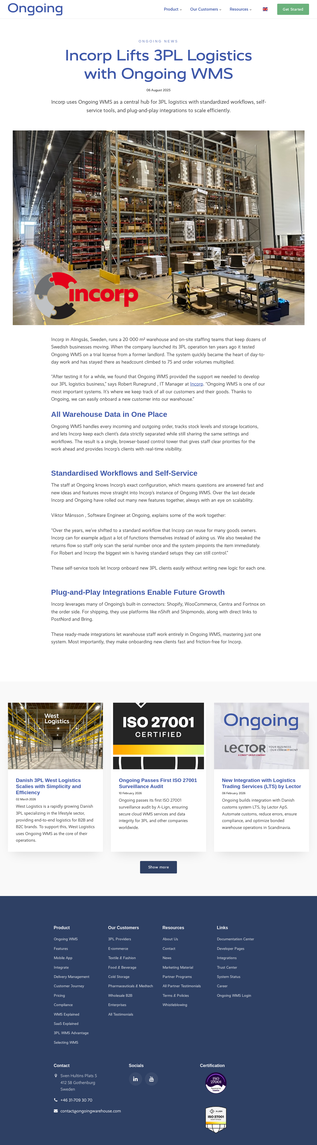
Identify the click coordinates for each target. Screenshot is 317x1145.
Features (61, 948)
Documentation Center (235, 939)
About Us (170, 939)
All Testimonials (120, 1014)
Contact (169, 948)
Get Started (293, 9)
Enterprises (117, 1005)
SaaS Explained (66, 1023)
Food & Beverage (122, 967)
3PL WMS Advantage (71, 1033)
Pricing (59, 995)
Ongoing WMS (66, 939)
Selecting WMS (66, 1042)
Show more (158, 867)
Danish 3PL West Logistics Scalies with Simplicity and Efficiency (48, 786)
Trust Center (227, 967)
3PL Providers (119, 939)
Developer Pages (230, 948)
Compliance (63, 1005)
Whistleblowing (175, 1005)
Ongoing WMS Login (234, 995)
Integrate (61, 967)
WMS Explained (66, 1014)
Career (222, 986)
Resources (241, 9)
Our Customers (206, 9)
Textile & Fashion (122, 958)
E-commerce (118, 948)
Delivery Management (71, 976)
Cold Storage (118, 976)
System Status (228, 976)
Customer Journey (69, 986)
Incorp (196, 384)
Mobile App (63, 958)
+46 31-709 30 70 (76, 1100)
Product (173, 9)
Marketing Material (178, 967)
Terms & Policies (176, 995)
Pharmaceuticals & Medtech (130, 986)
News (167, 958)
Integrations (227, 958)
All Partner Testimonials (182, 986)
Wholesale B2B (120, 995)
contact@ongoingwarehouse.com (90, 1110)
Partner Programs (177, 976)
